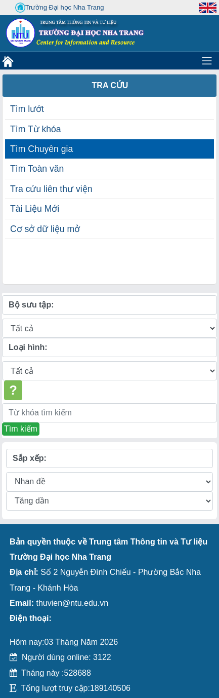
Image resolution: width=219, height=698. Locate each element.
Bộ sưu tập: (31, 304)
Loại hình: (28, 347)
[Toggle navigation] (207, 60)
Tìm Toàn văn (37, 169)
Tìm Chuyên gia (41, 149)
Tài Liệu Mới (34, 209)
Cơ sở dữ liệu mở (45, 229)
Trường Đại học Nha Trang (59, 8)
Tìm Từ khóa (35, 129)
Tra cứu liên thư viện (51, 189)
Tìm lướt (27, 109)
